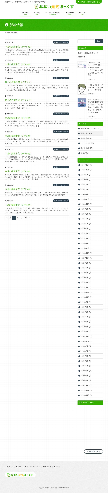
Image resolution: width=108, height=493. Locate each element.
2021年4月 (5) (86, 322)
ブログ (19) (85, 153)
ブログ (58, 467)
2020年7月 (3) (86, 356)
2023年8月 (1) (86, 214)
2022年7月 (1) (86, 268)
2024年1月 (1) (86, 194)
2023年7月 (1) (86, 219)
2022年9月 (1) (86, 263)
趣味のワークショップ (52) (91, 128)
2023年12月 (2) (86, 199)
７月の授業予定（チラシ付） (18, 153)
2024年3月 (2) (86, 189)
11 (26, 218)
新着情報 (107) (86, 133)
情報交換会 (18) (86, 138)
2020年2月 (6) (86, 380)
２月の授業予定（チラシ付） (18, 46)
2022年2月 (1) (86, 282)
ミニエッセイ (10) (87, 143)
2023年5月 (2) (86, 224)
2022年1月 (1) (86, 287)
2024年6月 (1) (86, 180)
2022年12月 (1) (86, 248)
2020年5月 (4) (86, 366)
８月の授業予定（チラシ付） (18, 136)
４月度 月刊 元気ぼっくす (88, 53)
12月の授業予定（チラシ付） (19, 82)
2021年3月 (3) (86, 327)
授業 (18, 467)
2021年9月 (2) (86, 302)
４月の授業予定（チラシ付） (18, 205)
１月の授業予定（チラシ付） (18, 64)
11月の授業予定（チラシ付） (19, 100)
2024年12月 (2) (86, 165)
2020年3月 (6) (86, 376)
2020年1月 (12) (86, 385)
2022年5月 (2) (86, 273)
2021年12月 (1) (86, 292)
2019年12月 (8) (86, 390)
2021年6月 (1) (86, 312)
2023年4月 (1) (86, 229)
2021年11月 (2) (86, 297)
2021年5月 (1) (86, 317)
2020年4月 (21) (86, 371)
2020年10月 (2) (86, 341)
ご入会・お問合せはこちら (90, 2)
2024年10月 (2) (86, 170)
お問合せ (47, 467)
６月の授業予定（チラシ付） (18, 171)
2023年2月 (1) (86, 238)
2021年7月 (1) (86, 307)
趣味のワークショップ (61, 42)
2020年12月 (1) (86, 336)
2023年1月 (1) (86, 243)
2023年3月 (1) (86, 233)
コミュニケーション (32, 467)
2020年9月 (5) (86, 346)
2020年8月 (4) (86, 351)
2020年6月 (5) (86, 361)
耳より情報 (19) (86, 148)
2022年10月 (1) (86, 258)
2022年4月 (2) (86, 278)
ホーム (10, 467)
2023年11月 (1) (86, 204)
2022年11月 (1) (86, 253)
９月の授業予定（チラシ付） (18, 118)
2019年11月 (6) (86, 395)
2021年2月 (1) (86, 331)
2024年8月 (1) (86, 175)
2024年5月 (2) (86, 184)
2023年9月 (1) (86, 209)
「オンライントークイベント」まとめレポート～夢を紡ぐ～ (95, 87)
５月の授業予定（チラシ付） (18, 189)
